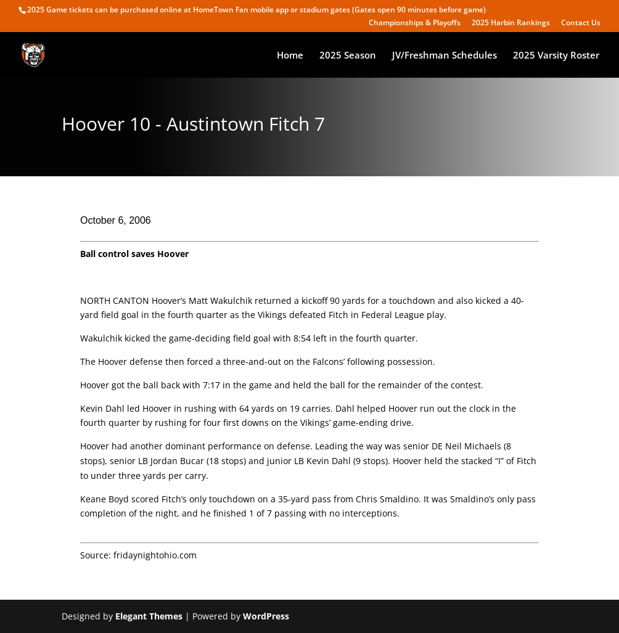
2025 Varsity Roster (556, 56)
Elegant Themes (148, 616)
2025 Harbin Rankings (511, 23)
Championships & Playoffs (415, 23)
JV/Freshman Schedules (444, 56)
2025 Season (347, 56)
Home (290, 56)
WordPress (266, 616)
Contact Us (581, 23)
